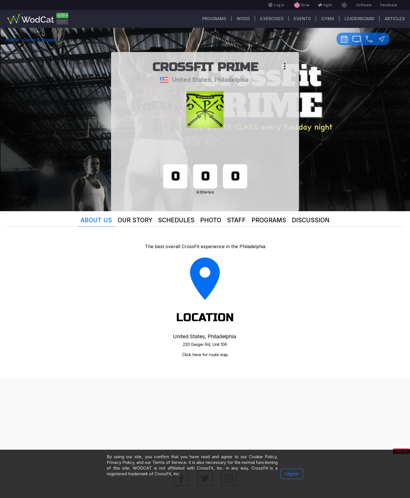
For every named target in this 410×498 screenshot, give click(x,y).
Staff (236, 220)
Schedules (176, 220)
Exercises (272, 18)
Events (302, 18)
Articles (395, 18)
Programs (214, 18)
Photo (210, 220)
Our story (135, 220)
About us (96, 220)
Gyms (327, 18)
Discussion (310, 220)
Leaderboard (359, 18)
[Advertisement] (205, 418)
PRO (62, 22)
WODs (243, 18)
